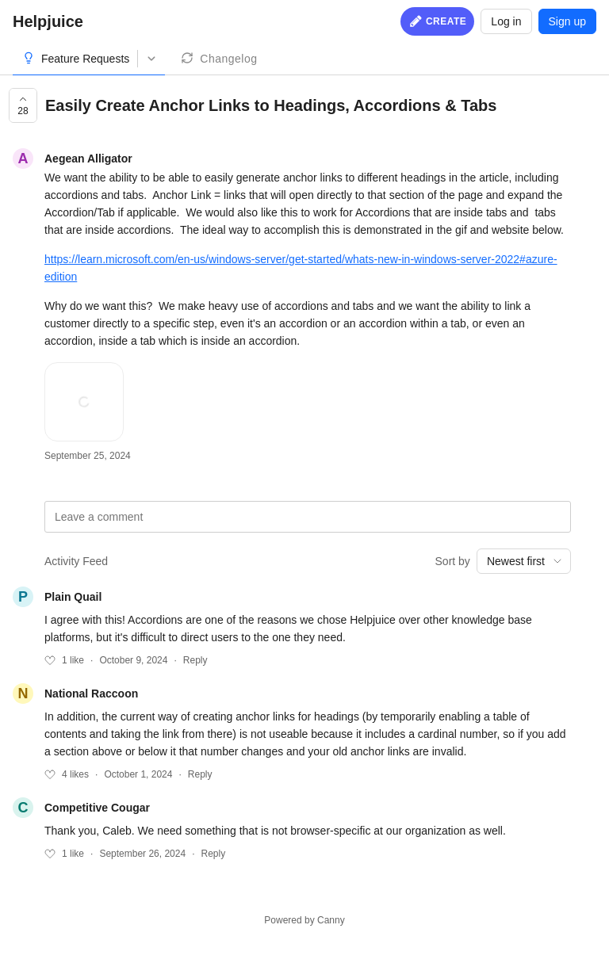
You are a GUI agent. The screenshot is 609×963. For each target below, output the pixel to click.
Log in (506, 21)
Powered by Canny (304, 920)
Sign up (567, 21)
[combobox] (524, 561)
